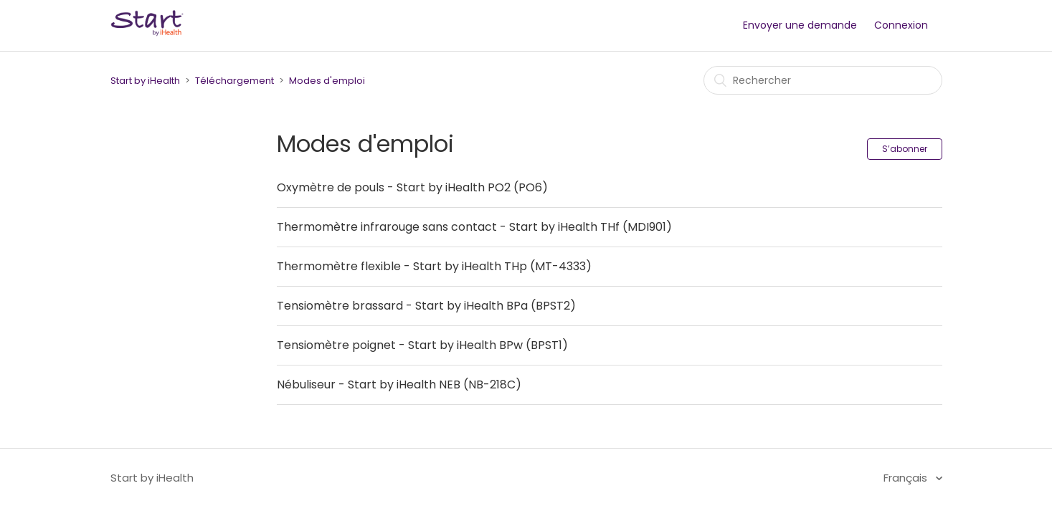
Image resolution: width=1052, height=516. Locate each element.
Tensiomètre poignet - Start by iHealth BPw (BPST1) (422, 345)
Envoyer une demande (800, 25)
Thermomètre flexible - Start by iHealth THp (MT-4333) (434, 266)
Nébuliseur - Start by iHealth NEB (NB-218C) (399, 384)
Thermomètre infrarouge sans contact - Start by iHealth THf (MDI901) (474, 227)
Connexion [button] (901, 25)
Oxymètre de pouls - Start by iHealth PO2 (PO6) (412, 187)
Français (906, 477)
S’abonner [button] (904, 149)
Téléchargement (234, 80)
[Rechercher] (822, 80)
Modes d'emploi (327, 80)
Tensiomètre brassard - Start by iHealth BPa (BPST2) (426, 305)
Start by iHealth (145, 80)
